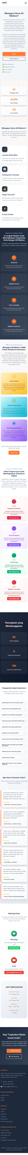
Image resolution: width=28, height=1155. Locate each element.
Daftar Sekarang (14, 58)
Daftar (2, 1100)
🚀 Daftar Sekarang (14, 1050)
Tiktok (2, 1111)
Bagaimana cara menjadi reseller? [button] (14, 734)
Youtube (3, 1116)
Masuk (14, 54)
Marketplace (4, 1119)
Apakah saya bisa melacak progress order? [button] (14, 740)
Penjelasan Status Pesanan (8, 1140)
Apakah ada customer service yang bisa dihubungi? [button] (14, 765)
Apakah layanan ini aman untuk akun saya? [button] (14, 704)
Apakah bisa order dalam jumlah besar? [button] (14, 728)
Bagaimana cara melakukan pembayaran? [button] (14, 716)
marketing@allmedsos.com (14, 972)
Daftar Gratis (14, 452)
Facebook (3, 1114)
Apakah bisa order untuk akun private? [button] (14, 753)
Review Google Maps (7, 1121)
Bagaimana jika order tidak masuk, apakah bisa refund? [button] (14, 746)
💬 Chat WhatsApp (14, 1056)
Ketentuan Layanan (6, 1132)
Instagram (3, 1109)
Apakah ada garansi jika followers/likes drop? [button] (14, 722)
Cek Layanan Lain (14, 518)
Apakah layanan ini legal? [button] (14, 759)
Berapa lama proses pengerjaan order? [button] (14, 710)
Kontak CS (4, 1137)
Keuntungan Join (5, 1135)
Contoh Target (5, 1130)
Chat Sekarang (14, 948)
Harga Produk (5, 1095)
